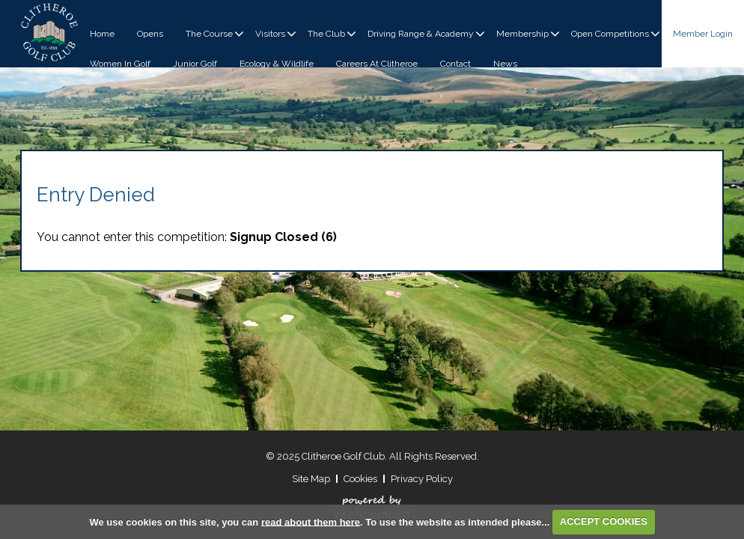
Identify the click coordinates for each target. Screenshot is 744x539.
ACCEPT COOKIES (603, 521)
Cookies (360, 478)
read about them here (310, 521)
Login (703, 33)
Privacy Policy (422, 478)
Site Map (311, 478)
